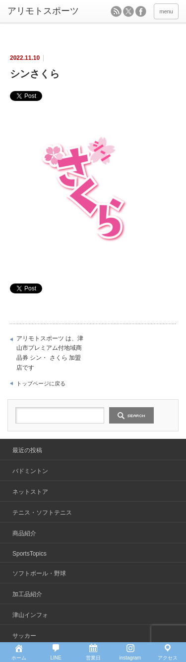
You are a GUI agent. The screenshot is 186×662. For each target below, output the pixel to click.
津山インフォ (30, 615)
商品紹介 (24, 533)
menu (166, 11)
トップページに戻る (40, 383)
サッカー (24, 635)
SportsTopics (29, 553)
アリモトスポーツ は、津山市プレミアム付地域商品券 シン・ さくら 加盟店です (49, 353)
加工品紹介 (27, 594)
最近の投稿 (27, 450)
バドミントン (30, 471)
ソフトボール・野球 (39, 573)
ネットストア (30, 491)
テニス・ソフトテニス (42, 512)
